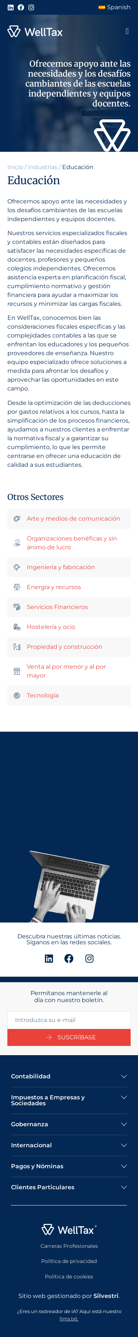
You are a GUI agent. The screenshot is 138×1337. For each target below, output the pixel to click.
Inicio (15, 167)
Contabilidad (30, 1076)
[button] (127, 31)
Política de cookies (69, 1276)
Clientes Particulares (42, 1187)
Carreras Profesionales (69, 1246)
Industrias (42, 167)
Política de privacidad (69, 1261)
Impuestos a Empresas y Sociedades (48, 1100)
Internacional (31, 1145)
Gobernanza (29, 1124)
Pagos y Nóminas (37, 1166)
